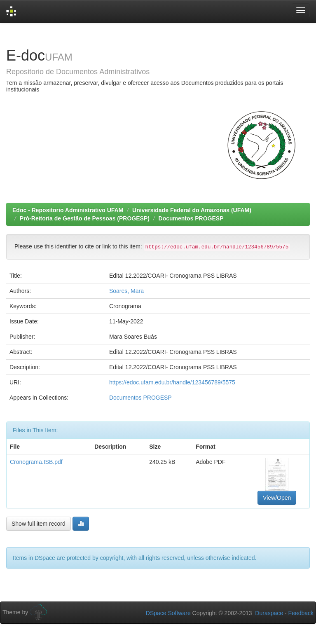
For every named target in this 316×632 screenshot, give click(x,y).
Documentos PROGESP (191, 218)
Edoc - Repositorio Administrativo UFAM (67, 210)
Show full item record (39, 523)
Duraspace (269, 613)
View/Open (277, 497)
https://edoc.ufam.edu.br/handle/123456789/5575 (172, 382)
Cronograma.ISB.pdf (36, 462)
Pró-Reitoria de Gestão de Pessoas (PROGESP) (85, 218)
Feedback (301, 613)
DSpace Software (168, 613)
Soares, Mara (126, 291)
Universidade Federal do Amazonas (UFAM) (191, 210)
